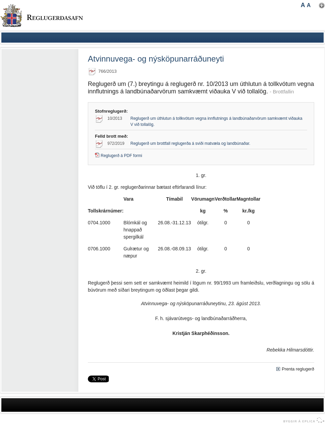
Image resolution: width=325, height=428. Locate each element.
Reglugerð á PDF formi (121, 155)
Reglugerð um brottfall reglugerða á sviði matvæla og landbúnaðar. (190, 143)
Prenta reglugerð (298, 368)
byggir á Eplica (302, 420)
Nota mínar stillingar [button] (322, 5)
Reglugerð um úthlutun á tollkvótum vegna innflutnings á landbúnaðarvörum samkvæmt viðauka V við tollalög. (216, 121)
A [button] (303, 5)
